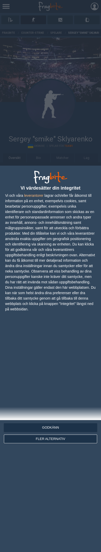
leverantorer (34, 195)
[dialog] (50, 359)
